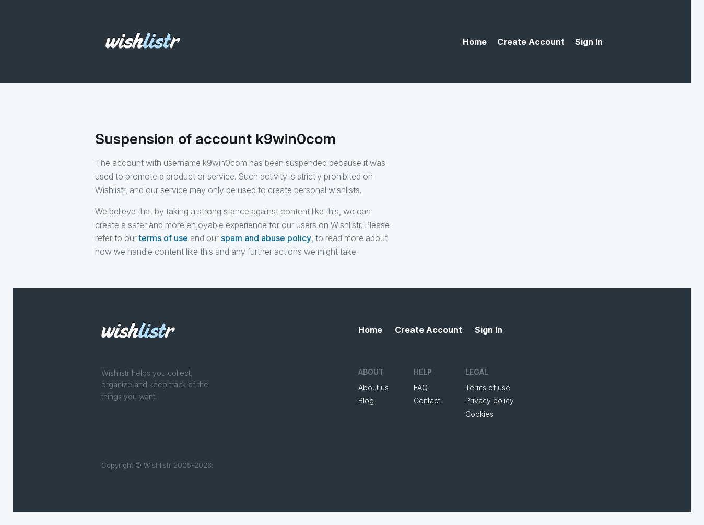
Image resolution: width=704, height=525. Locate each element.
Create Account (531, 42)
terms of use (163, 238)
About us (373, 387)
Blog (366, 400)
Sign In (589, 42)
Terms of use (487, 387)
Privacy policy (489, 400)
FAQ (421, 387)
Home (475, 42)
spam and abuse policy (266, 238)
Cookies (479, 414)
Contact (427, 400)
